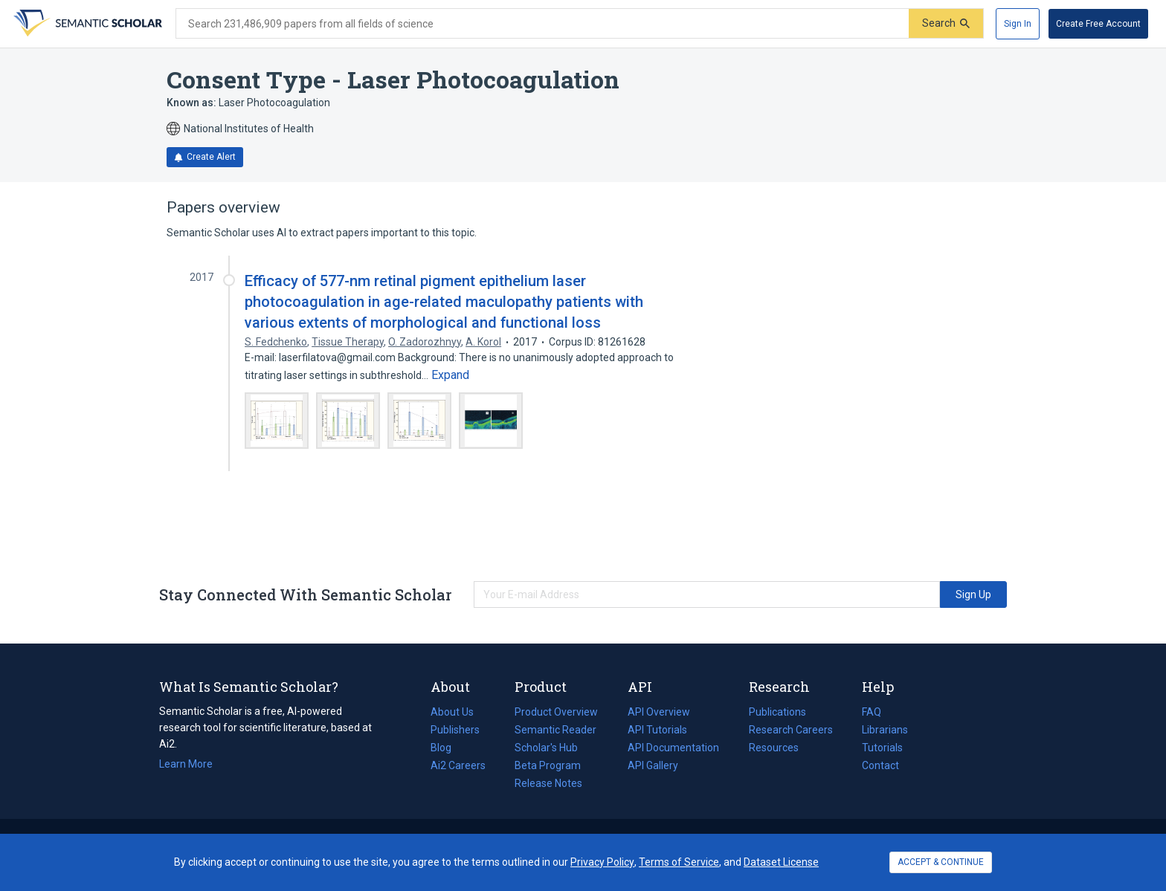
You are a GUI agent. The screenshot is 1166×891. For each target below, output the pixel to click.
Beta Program (548, 765)
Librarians (885, 730)
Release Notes (548, 783)
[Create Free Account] (1098, 24)
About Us (452, 712)
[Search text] (542, 23)
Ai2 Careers (458, 765)
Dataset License (781, 862)
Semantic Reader (555, 730)
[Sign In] (1018, 23)
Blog (447, 747)
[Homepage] (86, 24)
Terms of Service (679, 862)
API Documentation (673, 747)
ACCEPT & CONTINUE (941, 862)
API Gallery (653, 765)
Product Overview (556, 712)
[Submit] (946, 23)
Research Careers (791, 730)
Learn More (186, 764)
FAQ (871, 712)
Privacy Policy (602, 862)
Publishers (455, 730)
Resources (774, 747)
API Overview (659, 712)
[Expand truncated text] (450, 375)
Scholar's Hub (546, 748)
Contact (880, 765)
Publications (777, 712)
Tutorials (882, 748)
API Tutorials (657, 730)
